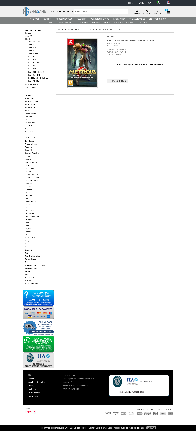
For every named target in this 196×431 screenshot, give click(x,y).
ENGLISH (168, 3)
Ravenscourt (29, 214)
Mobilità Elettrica (101, 22)
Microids (28, 186)
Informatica (119, 19)
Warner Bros (29, 277)
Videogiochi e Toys (99, 19)
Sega (27, 226)
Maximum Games (31, 180)
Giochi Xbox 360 (34, 63)
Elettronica (81, 22)
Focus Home (29, 147)
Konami (28, 171)
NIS (26, 198)
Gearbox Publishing (32, 153)
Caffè (52, 22)
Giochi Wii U (32, 60)
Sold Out (28, 235)
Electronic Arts (30, 138)
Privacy (31, 386)
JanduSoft (29, 159)
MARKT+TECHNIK (32, 177)
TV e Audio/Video (137, 19)
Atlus (27, 111)
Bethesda (28, 117)
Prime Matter (29, 211)
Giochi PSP (32, 51)
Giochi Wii (31, 57)
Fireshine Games (31, 144)
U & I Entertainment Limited (35, 265)
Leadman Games (31, 174)
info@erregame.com (71, 389)
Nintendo (28, 195)
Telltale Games (30, 259)
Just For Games (31, 162)
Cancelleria (65, 22)
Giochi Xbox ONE (34, 75)
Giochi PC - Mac (34, 81)
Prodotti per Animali (124, 22)
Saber (27, 223)
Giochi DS (31, 45)
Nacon (27, 192)
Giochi (27, 39)
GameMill (28, 150)
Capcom (28, 129)
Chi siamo (32, 375)
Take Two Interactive (32, 256)
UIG (26, 274)
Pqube (27, 207)
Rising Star (29, 220)
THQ (27, 262)
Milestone (28, 189)
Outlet (47, 19)
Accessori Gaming (31, 84)
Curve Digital (29, 132)
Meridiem (28, 183)
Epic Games (29, 141)
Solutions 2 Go (30, 238)
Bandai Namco (30, 114)
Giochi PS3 (32, 48)
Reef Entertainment (32, 217)
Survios (28, 247)
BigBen (27, 120)
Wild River (29, 280)
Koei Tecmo (29, 168)
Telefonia (81, 19)
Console (28, 33)
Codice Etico (33, 389)
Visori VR (28, 36)
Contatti (31, 379)
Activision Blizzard (31, 102)
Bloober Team (30, 123)
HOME (58, 30)
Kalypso (28, 165)
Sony (27, 241)
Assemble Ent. (30, 108)
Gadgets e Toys (30, 87)
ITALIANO (158, 3)
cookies (84, 428)
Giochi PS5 (32, 66)
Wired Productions (31, 283)
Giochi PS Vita (33, 54)
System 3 (28, 250)
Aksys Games (30, 105)
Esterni (143, 22)
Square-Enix (29, 244)
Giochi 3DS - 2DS (34, 42)
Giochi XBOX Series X (36, 72)
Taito (27, 253)
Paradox (28, 204)
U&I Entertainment (31, 268)
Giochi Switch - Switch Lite (38, 78)
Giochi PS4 (32, 69)
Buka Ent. (28, 126)
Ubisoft (27, 271)
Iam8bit (28, 156)
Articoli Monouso (63, 19)
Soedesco (28, 232)
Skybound (28, 229)
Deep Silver (29, 135)
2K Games (29, 95)
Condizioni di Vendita (36, 382)
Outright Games (31, 201)
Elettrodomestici (158, 19)
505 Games (29, 99)
